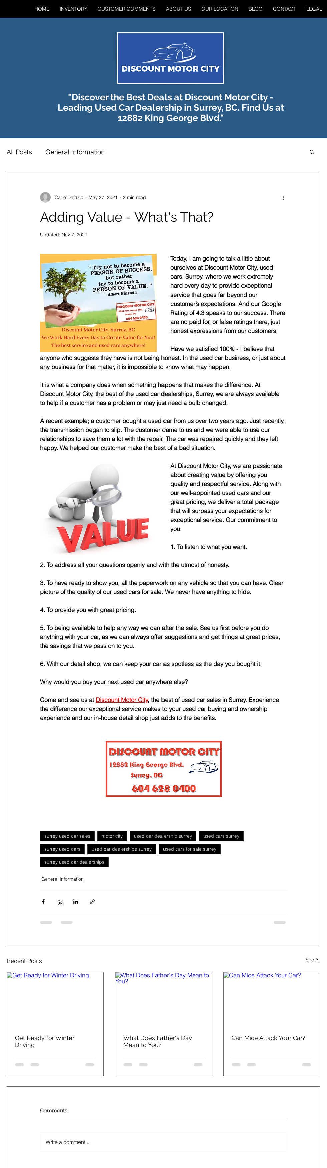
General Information (75, 152)
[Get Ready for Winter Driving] (55, 999)
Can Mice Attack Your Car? (268, 1037)
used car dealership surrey (163, 836)
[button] (312, 151)
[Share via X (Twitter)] (59, 902)
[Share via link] (92, 902)
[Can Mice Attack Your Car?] (272, 999)
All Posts (19, 152)
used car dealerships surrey (122, 849)
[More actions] (283, 197)
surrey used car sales (67, 836)
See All (313, 960)
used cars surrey (221, 836)
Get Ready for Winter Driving (44, 1041)
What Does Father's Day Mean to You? (157, 1041)
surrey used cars (62, 849)
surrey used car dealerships (74, 862)
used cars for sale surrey (189, 849)
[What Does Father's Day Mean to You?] (163, 999)
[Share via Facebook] (43, 902)
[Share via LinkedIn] (76, 902)
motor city (112, 836)
